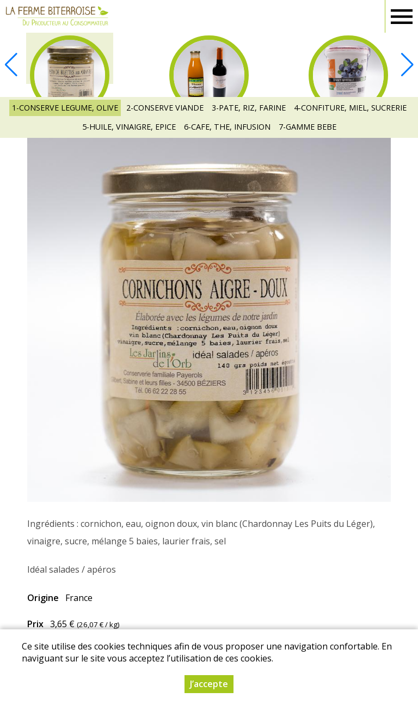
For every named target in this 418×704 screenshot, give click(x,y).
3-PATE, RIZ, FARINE (249, 107)
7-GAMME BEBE (307, 127)
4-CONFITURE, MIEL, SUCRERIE (350, 107)
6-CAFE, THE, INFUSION (227, 127)
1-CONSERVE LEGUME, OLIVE (65, 107)
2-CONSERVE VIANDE (165, 107)
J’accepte (209, 684)
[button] (407, 65)
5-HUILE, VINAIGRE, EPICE (129, 127)
